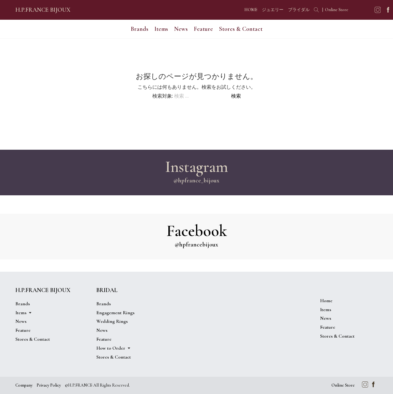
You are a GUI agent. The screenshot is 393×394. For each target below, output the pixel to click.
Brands (139, 29)
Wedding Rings (112, 321)
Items (161, 29)
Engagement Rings (115, 313)
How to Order (110, 348)
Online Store (336, 9)
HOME (250, 9)
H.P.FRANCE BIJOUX (42, 10)
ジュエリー (272, 9)
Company (24, 385)
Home (326, 301)
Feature (203, 29)
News (181, 29)
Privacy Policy (49, 385)
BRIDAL (107, 290)
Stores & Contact (241, 29)
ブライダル (299, 9)
